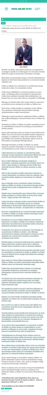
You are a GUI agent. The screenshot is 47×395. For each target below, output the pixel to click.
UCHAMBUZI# (8, 388)
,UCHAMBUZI (14, 34)
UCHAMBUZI (8, 25)
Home (3, 25)
